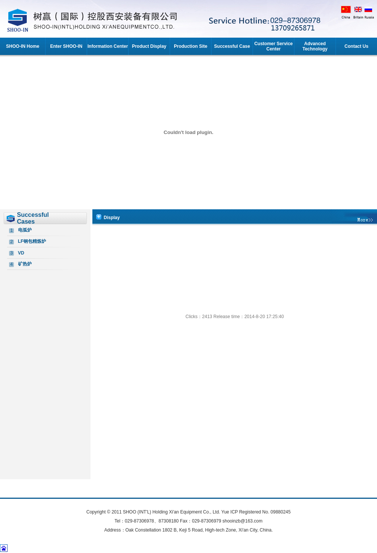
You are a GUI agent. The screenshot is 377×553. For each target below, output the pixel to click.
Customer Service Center (273, 46)
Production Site (190, 46)
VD (21, 253)
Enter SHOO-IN (66, 46)
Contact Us (356, 46)
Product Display (149, 46)
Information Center (107, 46)
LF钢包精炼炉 (32, 241)
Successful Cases (33, 218)
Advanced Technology (314, 46)
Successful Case (232, 46)
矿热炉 (25, 264)
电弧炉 (25, 230)
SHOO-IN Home (22, 46)
